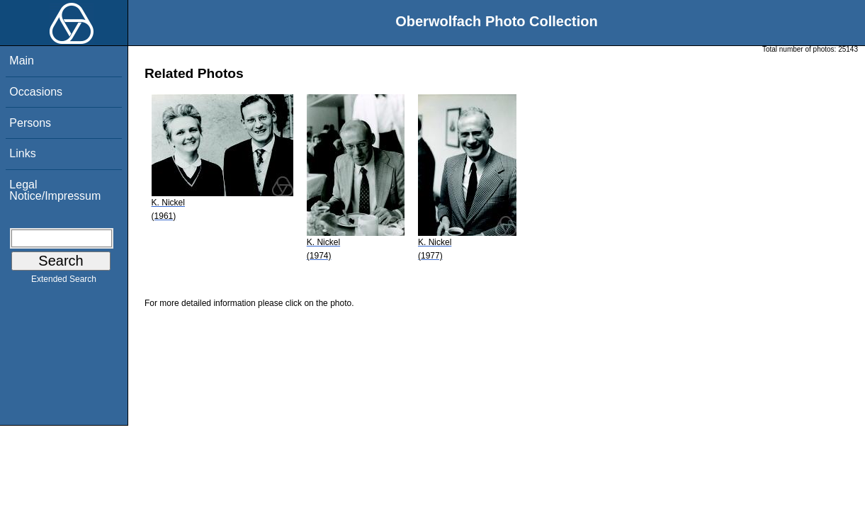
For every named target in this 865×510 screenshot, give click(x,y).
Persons (30, 123)
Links (22, 153)
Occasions (35, 92)
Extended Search (63, 282)
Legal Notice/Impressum (55, 190)
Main (21, 61)
